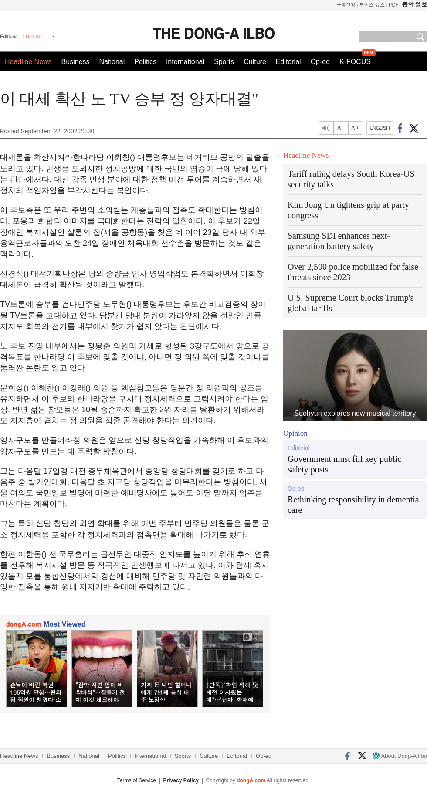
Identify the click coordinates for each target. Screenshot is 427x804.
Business (75, 61)
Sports (224, 61)
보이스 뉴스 (372, 4)
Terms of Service (136, 780)
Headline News (28, 61)
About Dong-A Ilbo (400, 756)
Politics (145, 61)
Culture (255, 61)
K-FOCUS (355, 61)
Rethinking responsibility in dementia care (353, 505)
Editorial (288, 61)
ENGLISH (33, 36)
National (112, 61)
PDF (393, 4)
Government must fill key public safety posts (344, 464)
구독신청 (346, 4)
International (185, 61)
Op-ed (320, 61)
